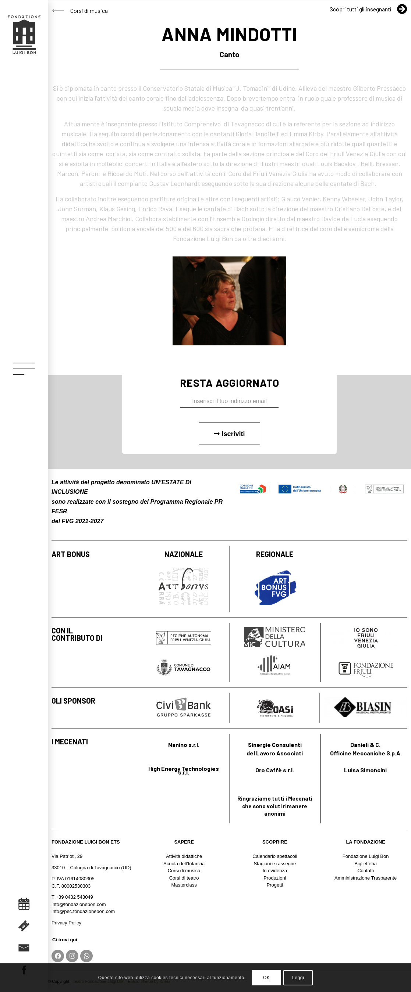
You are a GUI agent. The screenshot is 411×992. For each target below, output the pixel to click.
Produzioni (274, 878)
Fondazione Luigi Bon (366, 856)
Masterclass (183, 885)
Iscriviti (229, 434)
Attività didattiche (184, 856)
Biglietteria (365, 863)
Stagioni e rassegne (275, 863)
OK (266, 977)
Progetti (274, 885)
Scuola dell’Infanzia (184, 863)
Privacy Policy (66, 922)
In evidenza (275, 870)
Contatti (365, 870)
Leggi (298, 977)
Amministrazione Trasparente (365, 878)
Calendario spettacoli (274, 856)
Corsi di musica (184, 870)
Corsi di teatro (184, 878)
